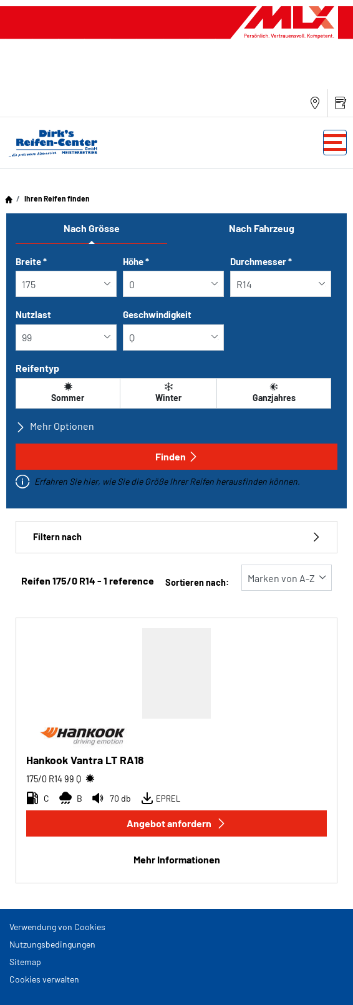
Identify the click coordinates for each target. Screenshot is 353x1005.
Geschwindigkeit (157, 314)
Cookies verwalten (44, 979)
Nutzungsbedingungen (52, 944)
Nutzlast (33, 314)
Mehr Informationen (176, 859)
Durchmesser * (261, 261)
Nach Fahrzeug (261, 228)
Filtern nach (176, 537)
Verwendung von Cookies (57, 926)
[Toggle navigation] (335, 142)
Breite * (31, 261)
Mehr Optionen (55, 426)
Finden (176, 456)
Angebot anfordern (176, 823)
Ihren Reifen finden (56, 198)
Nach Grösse (92, 228)
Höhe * (136, 261)
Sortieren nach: (197, 582)
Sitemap (25, 961)
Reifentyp (37, 368)
